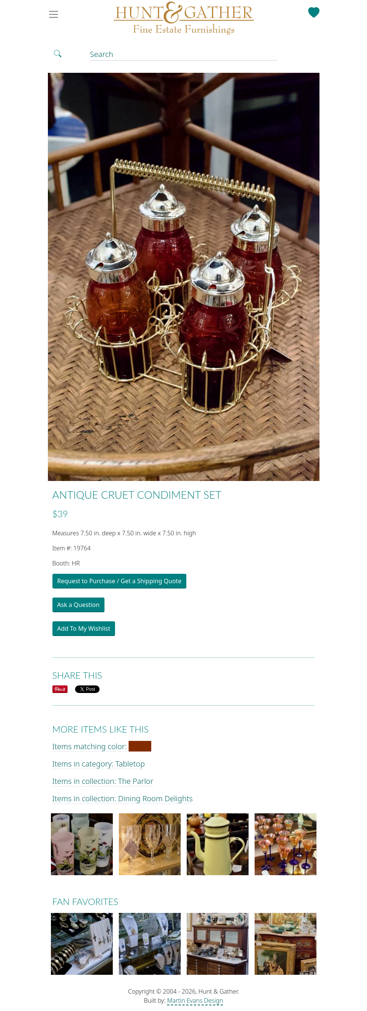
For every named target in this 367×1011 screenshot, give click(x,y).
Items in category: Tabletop (98, 764)
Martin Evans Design (195, 1000)
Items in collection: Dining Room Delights (122, 798)
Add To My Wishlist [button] (84, 628)
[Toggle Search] (57, 53)
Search (102, 54)
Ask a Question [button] (78, 605)
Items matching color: (102, 746)
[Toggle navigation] (56, 14)
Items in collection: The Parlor (103, 781)
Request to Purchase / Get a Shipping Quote (119, 581)
